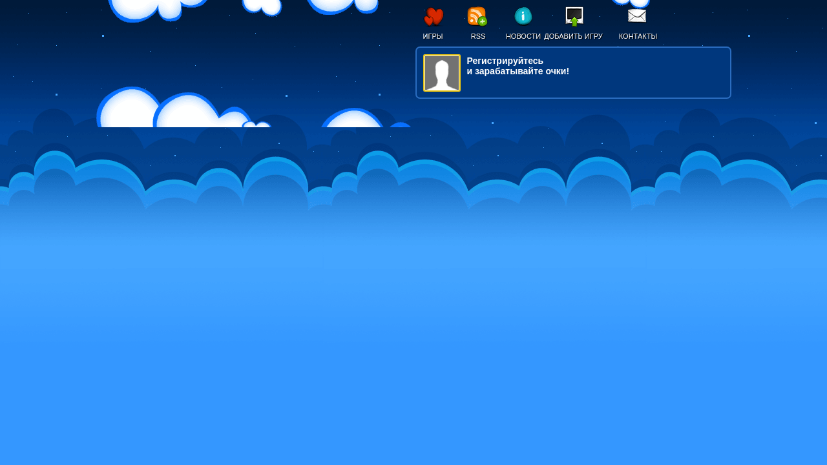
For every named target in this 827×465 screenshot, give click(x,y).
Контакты (638, 36)
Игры (433, 36)
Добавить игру (573, 36)
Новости (523, 36)
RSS (478, 36)
